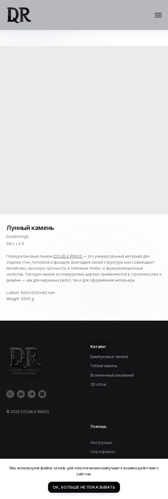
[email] (21, 394)
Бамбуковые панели (109, 356)
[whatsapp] (42, 394)
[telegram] (31, 394)
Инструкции (101, 449)
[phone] (10, 394)
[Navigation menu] (158, 15)
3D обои (98, 384)
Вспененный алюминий (112, 375)
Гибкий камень (104, 365)
